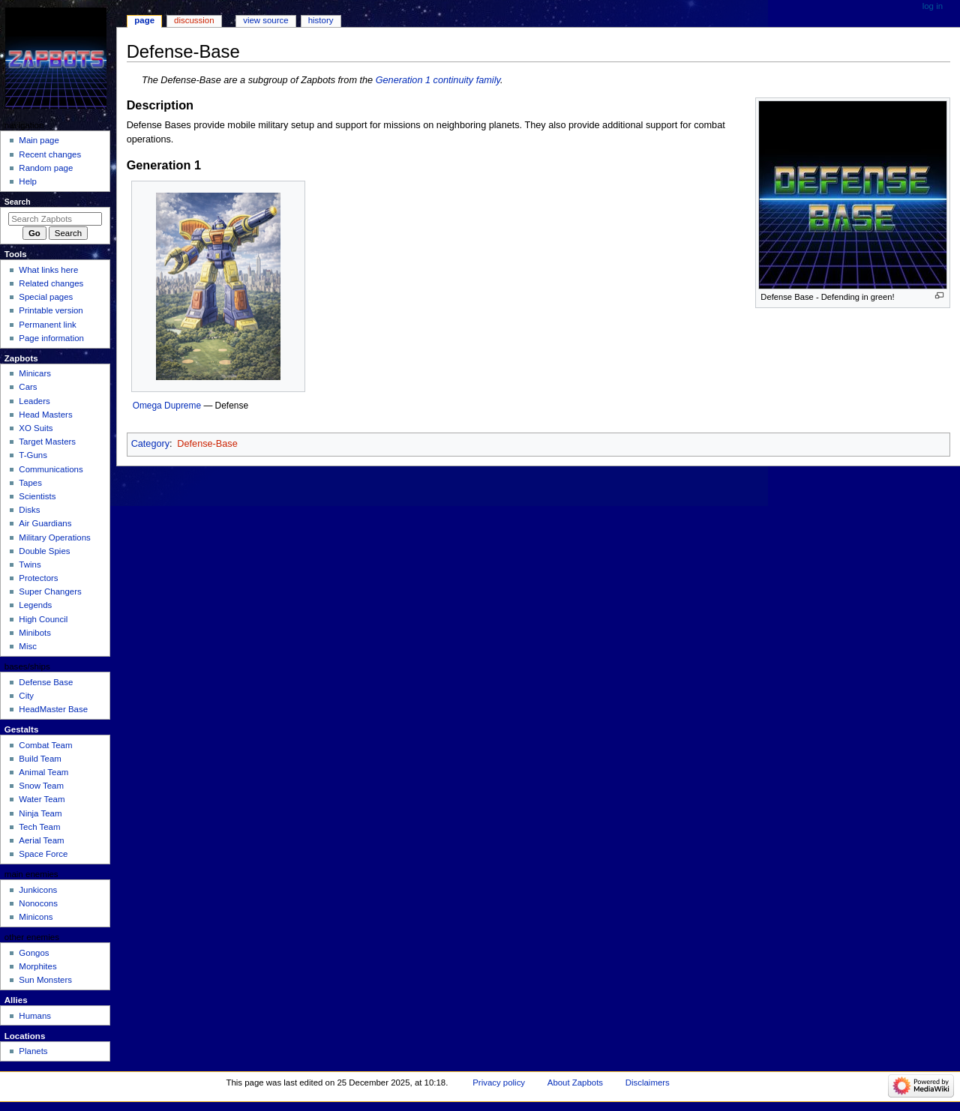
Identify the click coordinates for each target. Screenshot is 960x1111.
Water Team (41, 799)
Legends (35, 604)
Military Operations (54, 537)
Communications (50, 469)
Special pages (46, 296)
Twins (29, 564)
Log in (932, 5)
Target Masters (47, 441)
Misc (28, 646)
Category (150, 444)
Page (144, 20)
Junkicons (38, 889)
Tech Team (39, 826)
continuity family (467, 80)
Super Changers (50, 591)
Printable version (50, 310)
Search (17, 201)
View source (265, 20)
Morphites (37, 966)
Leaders (34, 401)
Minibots (35, 632)
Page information (51, 338)
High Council (43, 619)
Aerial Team (41, 840)
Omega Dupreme (167, 405)
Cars (28, 386)
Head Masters (45, 414)
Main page (39, 140)
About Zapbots (575, 1082)
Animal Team (43, 772)
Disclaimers (648, 1082)
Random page (46, 167)
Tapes (30, 482)
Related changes (51, 283)
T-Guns (33, 455)
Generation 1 (403, 80)
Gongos (34, 952)
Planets (33, 1051)
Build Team (40, 758)
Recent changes (50, 154)
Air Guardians (45, 523)
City (26, 695)
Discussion (194, 20)
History (321, 20)
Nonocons (38, 903)
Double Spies (44, 551)
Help (28, 181)
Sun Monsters (45, 979)
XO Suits (35, 428)
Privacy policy (498, 1082)
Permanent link (47, 324)
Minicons (35, 916)
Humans (35, 1015)
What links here (48, 269)
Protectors (38, 577)
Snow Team (41, 785)
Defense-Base (207, 444)
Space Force (43, 853)
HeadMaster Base (53, 709)
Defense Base (46, 682)
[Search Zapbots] (55, 219)
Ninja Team (40, 813)
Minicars (35, 373)
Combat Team (45, 745)
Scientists (37, 496)
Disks (29, 509)
